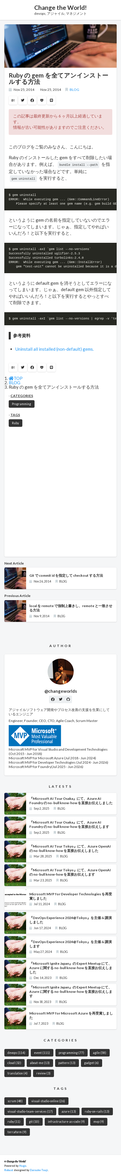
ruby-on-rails (97, 1111)
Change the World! (60, 7)
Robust (8, 1169)
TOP (16, 377)
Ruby (15, 422)
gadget (91, 1062)
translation (18, 1072)
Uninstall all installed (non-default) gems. (54, 348)
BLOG (74, 89)
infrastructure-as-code (66, 1121)
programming (71, 1052)
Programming (21, 403)
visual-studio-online (48, 1100)
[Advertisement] (60, 491)
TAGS (15, 414)
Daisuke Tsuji (39, 1169)
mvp (98, 1121)
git (34, 1121)
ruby (14, 1121)
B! (13, 100)
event (42, 1052)
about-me (40, 1062)
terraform (17, 1131)
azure (69, 1111)
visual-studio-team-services (30, 1111)
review (43, 1072)
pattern (66, 1062)
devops (16, 1052)
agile (99, 1052)
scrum (15, 1100)
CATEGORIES (21, 395)
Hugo (22, 1165)
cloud (14, 1062)
